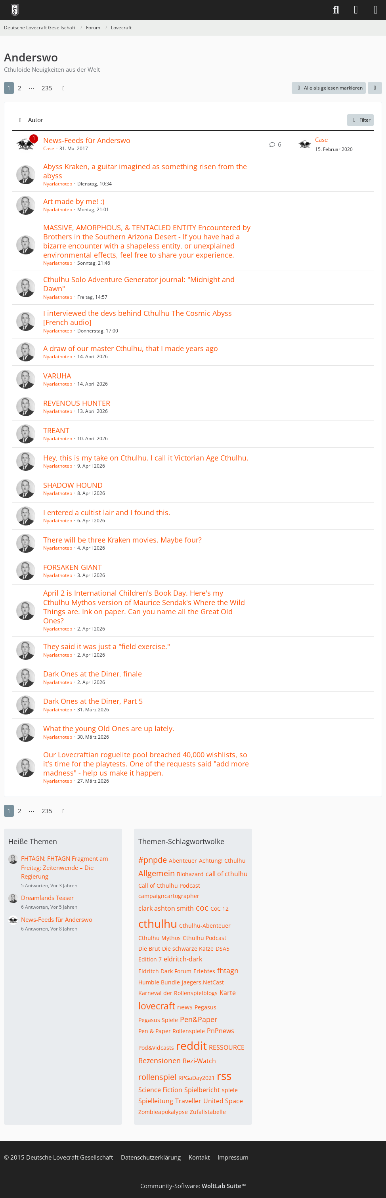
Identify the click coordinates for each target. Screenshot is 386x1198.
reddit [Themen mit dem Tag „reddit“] (191, 1045)
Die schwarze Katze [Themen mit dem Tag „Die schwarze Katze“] (188, 948)
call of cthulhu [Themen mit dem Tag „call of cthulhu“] (227, 873)
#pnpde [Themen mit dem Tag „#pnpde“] (152, 859)
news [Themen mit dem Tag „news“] (185, 1007)
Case (48, 148)
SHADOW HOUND (73, 485)
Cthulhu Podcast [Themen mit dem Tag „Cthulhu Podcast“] (204, 938)
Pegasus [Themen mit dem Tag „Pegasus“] (205, 1007)
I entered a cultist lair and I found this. (106, 512)
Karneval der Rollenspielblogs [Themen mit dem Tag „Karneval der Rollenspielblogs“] (178, 993)
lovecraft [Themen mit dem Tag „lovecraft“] (156, 1005)
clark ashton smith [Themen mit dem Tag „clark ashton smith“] (166, 908)
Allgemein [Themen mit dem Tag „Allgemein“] (156, 873)
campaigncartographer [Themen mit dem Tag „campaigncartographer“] (168, 896)
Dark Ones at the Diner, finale (92, 673)
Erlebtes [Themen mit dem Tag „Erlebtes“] (204, 971)
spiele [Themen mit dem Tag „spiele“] (230, 1090)
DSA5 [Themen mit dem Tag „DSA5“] (222, 948)
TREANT (56, 430)
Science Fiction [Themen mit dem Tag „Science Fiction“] (160, 1089)
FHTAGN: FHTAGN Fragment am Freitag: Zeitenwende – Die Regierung (64, 867)
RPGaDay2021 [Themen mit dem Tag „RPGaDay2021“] (196, 1077)
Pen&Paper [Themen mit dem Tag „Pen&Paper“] (198, 1019)
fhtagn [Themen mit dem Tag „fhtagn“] (228, 970)
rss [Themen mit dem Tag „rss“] (224, 1075)
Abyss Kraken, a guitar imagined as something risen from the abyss (145, 171)
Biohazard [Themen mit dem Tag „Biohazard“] (190, 874)
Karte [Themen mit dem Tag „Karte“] (228, 992)
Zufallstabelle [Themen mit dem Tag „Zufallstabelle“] (208, 1112)
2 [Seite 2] (19, 88)
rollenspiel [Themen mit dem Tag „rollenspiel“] (157, 1077)
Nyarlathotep (57, 183)
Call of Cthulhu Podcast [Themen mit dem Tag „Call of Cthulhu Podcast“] (169, 885)
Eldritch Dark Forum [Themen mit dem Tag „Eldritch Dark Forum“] (164, 971)
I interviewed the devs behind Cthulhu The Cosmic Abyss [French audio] (137, 317)
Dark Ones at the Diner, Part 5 (93, 701)
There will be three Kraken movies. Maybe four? (122, 540)
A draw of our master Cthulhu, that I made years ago (130, 348)
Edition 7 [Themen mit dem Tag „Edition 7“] (150, 959)
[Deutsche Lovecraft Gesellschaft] (14, 10)
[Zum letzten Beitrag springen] (304, 144)
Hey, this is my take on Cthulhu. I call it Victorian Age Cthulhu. (145, 457)
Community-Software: (193, 1186)
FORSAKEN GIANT (72, 567)
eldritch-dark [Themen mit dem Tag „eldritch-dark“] (183, 959)
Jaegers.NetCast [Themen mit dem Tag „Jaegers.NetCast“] (203, 982)
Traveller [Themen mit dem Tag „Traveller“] (188, 1101)
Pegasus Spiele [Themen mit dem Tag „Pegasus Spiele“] (158, 1020)
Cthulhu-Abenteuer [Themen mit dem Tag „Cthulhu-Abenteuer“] (205, 925)
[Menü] (376, 10)
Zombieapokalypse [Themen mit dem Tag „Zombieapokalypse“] (163, 1112)
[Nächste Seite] (63, 88)
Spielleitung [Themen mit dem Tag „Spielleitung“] (155, 1101)
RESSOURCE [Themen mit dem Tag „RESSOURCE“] (227, 1047)
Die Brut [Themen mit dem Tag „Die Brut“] (149, 948)
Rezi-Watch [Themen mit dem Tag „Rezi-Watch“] (199, 1061)
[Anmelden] (356, 10)
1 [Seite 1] (9, 88)
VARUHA (57, 375)
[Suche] (336, 10)
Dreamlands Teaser (47, 898)
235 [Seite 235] (47, 88)
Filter (360, 120)
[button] (375, 88)
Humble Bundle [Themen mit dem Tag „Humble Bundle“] (159, 982)
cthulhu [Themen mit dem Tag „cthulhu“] (157, 923)
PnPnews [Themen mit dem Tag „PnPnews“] (220, 1030)
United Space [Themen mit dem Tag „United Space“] (223, 1101)
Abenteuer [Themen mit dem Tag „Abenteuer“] (183, 860)
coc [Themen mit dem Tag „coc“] (202, 907)
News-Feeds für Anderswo (86, 140)
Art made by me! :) (73, 201)
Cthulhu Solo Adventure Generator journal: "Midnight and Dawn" (139, 284)
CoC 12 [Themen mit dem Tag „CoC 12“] (219, 908)
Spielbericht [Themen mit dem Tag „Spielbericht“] (202, 1089)
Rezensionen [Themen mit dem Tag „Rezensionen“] (159, 1060)
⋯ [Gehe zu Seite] (31, 88)
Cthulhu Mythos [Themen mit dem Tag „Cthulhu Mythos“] (159, 938)
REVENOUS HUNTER (76, 403)
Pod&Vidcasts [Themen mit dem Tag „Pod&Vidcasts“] (156, 1047)
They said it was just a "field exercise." (106, 646)
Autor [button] (35, 120)
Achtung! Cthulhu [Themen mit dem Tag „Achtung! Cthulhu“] (222, 860)
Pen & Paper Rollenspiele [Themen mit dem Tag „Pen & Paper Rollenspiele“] (171, 1031)
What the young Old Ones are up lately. (108, 728)
